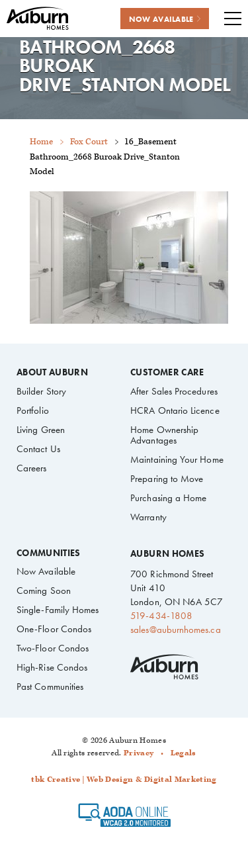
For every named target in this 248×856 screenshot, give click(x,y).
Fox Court (89, 142)
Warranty (148, 517)
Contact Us (38, 449)
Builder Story (41, 391)
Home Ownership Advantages (164, 435)
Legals (183, 753)
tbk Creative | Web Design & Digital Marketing (123, 780)
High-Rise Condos (52, 667)
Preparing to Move (166, 479)
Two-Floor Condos (53, 648)
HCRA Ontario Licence (174, 410)
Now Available (46, 571)
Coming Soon (44, 590)
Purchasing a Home (168, 498)
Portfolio (33, 410)
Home (41, 142)
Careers (32, 468)
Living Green (41, 430)
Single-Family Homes (58, 610)
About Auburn (52, 372)
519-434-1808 (161, 616)
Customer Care (167, 372)
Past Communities (50, 686)
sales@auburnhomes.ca (175, 630)
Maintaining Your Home (177, 459)
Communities (49, 553)
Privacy (138, 753)
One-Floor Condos (54, 629)
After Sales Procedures (174, 391)
